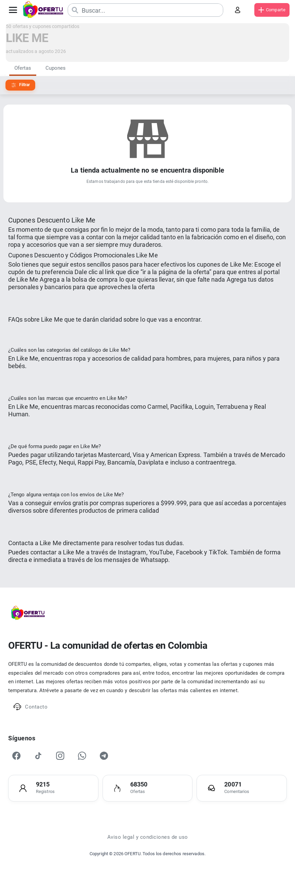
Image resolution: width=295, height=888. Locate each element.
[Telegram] (104, 756)
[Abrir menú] (13, 9)
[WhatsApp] (82, 756)
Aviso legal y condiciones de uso (147, 837)
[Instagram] (60, 756)
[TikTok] (38, 756)
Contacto (30, 706)
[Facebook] (16, 756)
